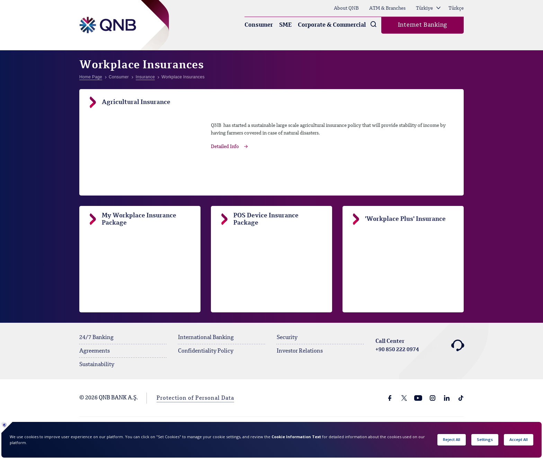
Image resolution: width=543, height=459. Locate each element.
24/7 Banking (96, 337)
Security (287, 337)
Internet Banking (422, 25)
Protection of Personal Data (195, 398)
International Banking (206, 337)
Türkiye (428, 8)
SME (285, 25)
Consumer (258, 25)
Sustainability (96, 364)
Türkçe (456, 8)
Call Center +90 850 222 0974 (419, 346)
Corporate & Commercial (332, 25)
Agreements (94, 351)
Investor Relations (300, 351)
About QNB (346, 8)
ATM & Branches (387, 8)
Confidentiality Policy (205, 351)
